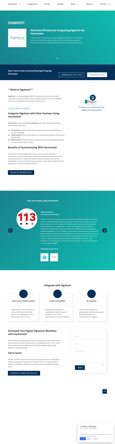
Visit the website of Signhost (18, 108)
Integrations (32, 4)
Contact (103, 4)
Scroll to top (104, 391)
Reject (89, 439)
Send (79, 367)
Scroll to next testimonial (10, 230)
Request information (21, 172)
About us (89, 4)
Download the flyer (71, 74)
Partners (60, 4)
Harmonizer (12, 4)
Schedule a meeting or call (24, 373)
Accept (83, 439)
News (73, 4)
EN (109, 4)
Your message (79, 351)
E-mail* (77, 344)
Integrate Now (97, 74)
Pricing (47, 4)
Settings (95, 439)
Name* (77, 337)
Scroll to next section (57, 58)
